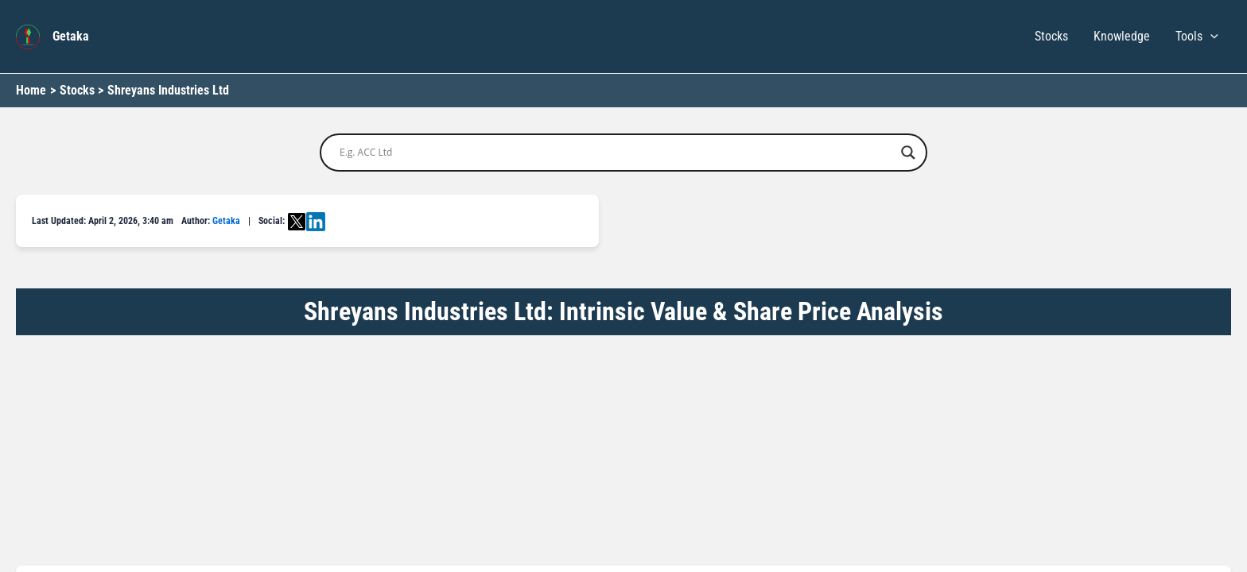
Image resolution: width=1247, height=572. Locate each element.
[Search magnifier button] (908, 152)
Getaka (70, 36)
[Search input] (616, 152)
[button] (1210, 36)
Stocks (1051, 36)
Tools (1196, 36)
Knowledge (1122, 36)
